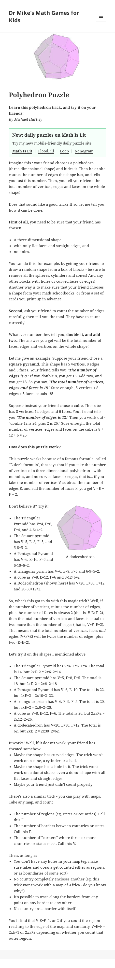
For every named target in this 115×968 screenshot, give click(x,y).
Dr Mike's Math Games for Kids (44, 16)
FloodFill (46, 150)
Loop (64, 150)
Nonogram (84, 150)
